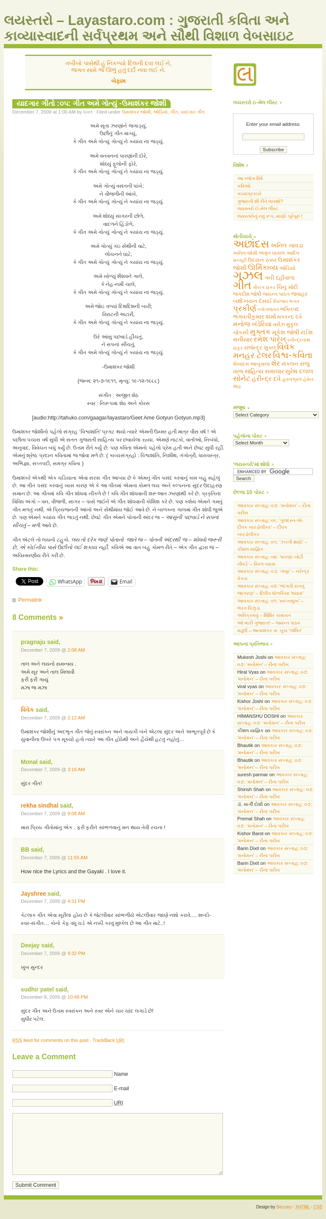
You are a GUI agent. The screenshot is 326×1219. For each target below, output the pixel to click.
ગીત (174, 111)
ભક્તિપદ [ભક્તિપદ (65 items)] (289, 309)
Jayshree (33, 894)
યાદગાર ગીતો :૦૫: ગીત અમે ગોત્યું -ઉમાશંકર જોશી (91, 103)
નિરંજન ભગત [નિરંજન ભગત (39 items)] (286, 301)
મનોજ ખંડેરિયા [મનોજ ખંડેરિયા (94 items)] (252, 324)
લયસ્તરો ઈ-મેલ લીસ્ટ (257, 208)
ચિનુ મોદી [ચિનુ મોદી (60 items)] (287, 287)
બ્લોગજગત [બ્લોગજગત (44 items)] (268, 309)
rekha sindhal (39, 805)
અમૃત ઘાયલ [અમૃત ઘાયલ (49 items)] (272, 253)
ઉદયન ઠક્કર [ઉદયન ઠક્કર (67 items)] (262, 260)
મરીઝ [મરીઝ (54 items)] (279, 325)
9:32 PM (76, 953)
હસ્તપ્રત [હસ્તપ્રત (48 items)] (292, 379)
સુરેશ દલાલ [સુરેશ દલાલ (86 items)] (299, 371)
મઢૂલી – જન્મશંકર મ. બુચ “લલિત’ (269, 630)
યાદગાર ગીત (193, 111)
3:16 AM (76, 769)
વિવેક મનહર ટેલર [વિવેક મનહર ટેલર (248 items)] (264, 351)
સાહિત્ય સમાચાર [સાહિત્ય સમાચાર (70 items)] (264, 371)
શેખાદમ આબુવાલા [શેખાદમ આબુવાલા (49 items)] (251, 364)
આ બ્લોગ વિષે (250, 178)
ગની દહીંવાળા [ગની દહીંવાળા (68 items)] (279, 278)
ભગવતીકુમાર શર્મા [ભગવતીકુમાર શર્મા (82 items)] (254, 316)
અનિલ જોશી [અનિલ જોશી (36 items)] (245, 252)
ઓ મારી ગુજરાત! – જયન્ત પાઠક (269, 622)
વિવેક (27, 710)
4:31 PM (76, 901)
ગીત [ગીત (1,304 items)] (242, 285)
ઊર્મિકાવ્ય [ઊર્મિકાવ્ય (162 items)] (263, 267)
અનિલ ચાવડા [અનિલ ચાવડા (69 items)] (286, 245)
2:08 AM (76, 650)
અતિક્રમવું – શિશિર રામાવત (264, 615)
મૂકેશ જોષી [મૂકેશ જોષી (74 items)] (285, 332)
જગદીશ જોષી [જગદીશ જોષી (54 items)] (247, 294)
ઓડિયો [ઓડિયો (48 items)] (287, 268)
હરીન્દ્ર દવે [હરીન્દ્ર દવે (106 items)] (266, 378)
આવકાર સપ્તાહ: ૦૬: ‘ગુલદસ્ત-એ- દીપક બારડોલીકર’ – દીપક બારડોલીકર (270, 527)
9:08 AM (76, 813)
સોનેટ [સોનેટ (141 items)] (241, 379)
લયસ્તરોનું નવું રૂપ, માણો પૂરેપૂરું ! (269, 216)
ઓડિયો (160, 111)
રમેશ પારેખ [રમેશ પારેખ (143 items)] (269, 339)
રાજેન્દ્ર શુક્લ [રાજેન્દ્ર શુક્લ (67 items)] (260, 347)
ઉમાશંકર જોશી (136, 111)
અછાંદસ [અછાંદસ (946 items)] (251, 244)
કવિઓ (243, 186)
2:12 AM (76, 717)
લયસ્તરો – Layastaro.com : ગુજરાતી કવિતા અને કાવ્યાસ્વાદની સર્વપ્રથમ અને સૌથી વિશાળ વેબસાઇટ (149, 28)
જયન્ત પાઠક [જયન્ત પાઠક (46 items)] (276, 294)
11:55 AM (77, 857)
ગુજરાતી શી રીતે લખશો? (260, 201)
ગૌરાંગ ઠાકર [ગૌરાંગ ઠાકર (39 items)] (264, 287)
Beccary (284, 1207)
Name (121, 1074)
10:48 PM (77, 997)
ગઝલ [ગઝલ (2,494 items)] (248, 275)
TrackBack (108, 1040)
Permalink (30, 600)
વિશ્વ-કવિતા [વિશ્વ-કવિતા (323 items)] (292, 355)
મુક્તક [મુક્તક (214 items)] (260, 331)
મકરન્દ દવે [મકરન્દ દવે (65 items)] (289, 317)
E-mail (121, 1088)
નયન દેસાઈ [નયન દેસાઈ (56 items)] (258, 301)
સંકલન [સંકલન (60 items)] (289, 364)
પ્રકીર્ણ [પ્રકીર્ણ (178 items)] (244, 308)
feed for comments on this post (50, 1040)
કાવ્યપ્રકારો (249, 193)
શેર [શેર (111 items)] (275, 363)
